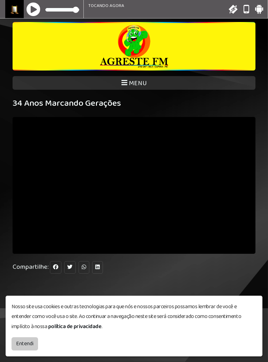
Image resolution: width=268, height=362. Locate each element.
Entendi (25, 343)
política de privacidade (75, 326)
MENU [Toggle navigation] (134, 83)
